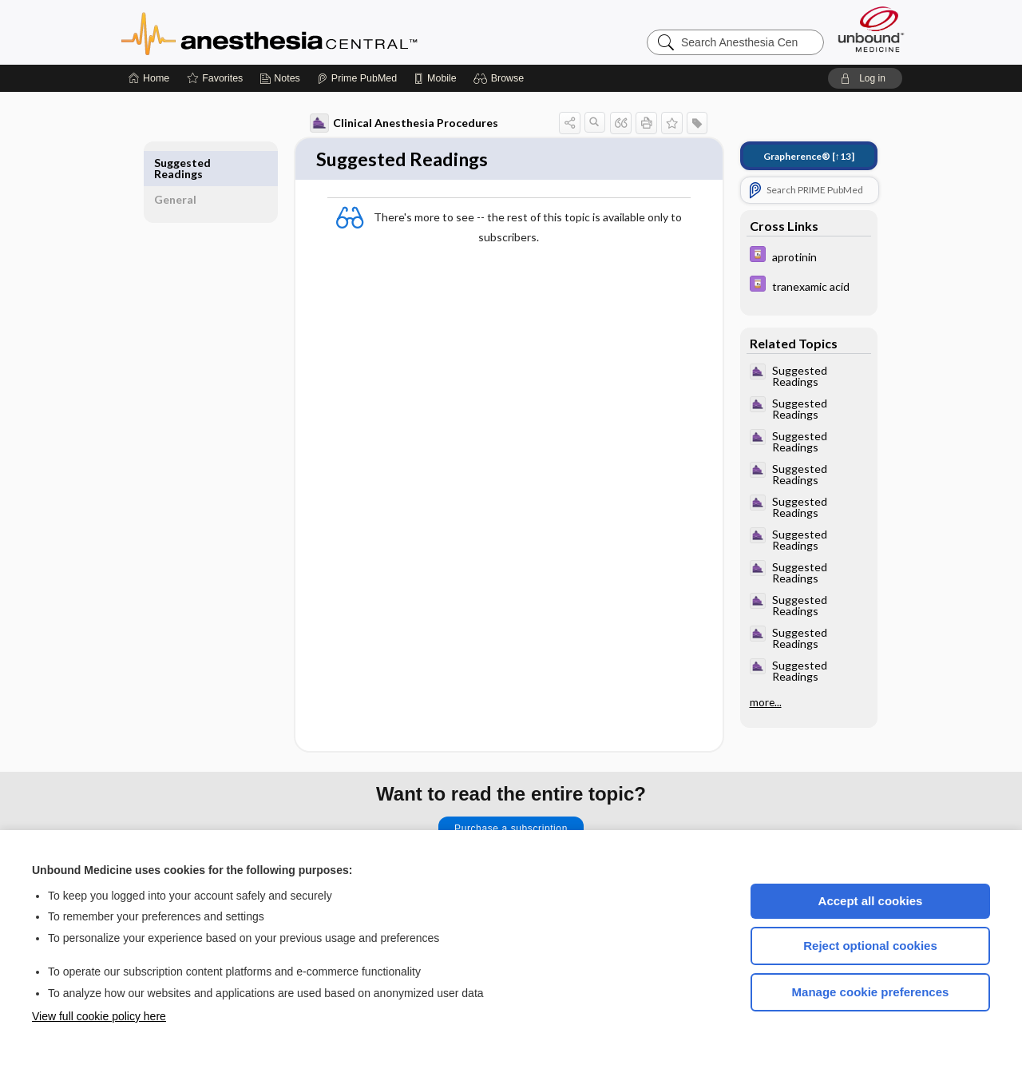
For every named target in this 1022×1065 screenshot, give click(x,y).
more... (758, 702)
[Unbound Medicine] (871, 29)
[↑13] (801, 156)
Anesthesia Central (319, 32)
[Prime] (357, 78)
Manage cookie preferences (870, 992)
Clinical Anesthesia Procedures (397, 123)
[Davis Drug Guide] (801, 256)
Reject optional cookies (870, 945)
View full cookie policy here (99, 1016)
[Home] (149, 78)
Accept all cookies (870, 901)
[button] (501, 78)
